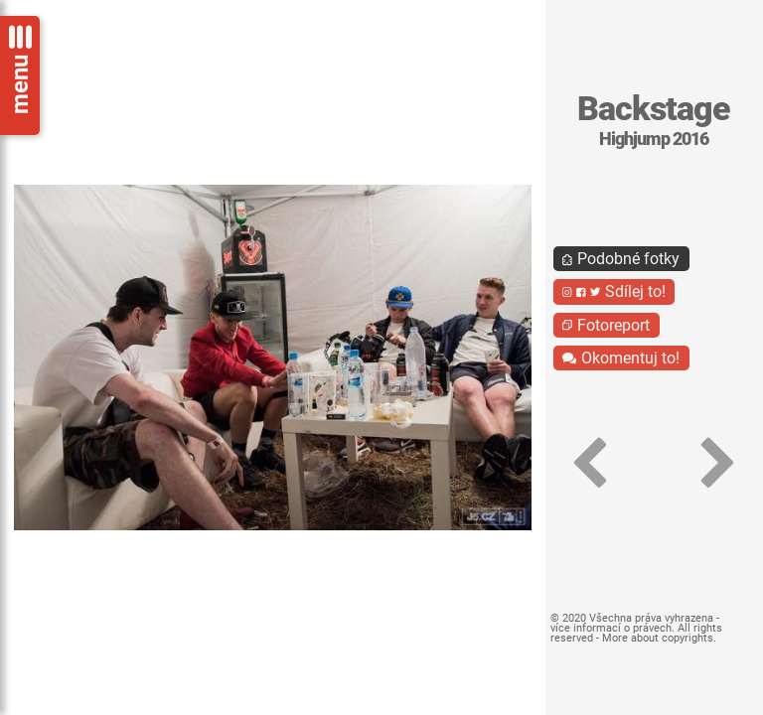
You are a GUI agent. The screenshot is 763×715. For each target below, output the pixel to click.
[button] (590, 463)
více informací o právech (611, 628)
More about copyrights (657, 638)
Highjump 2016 (653, 139)
